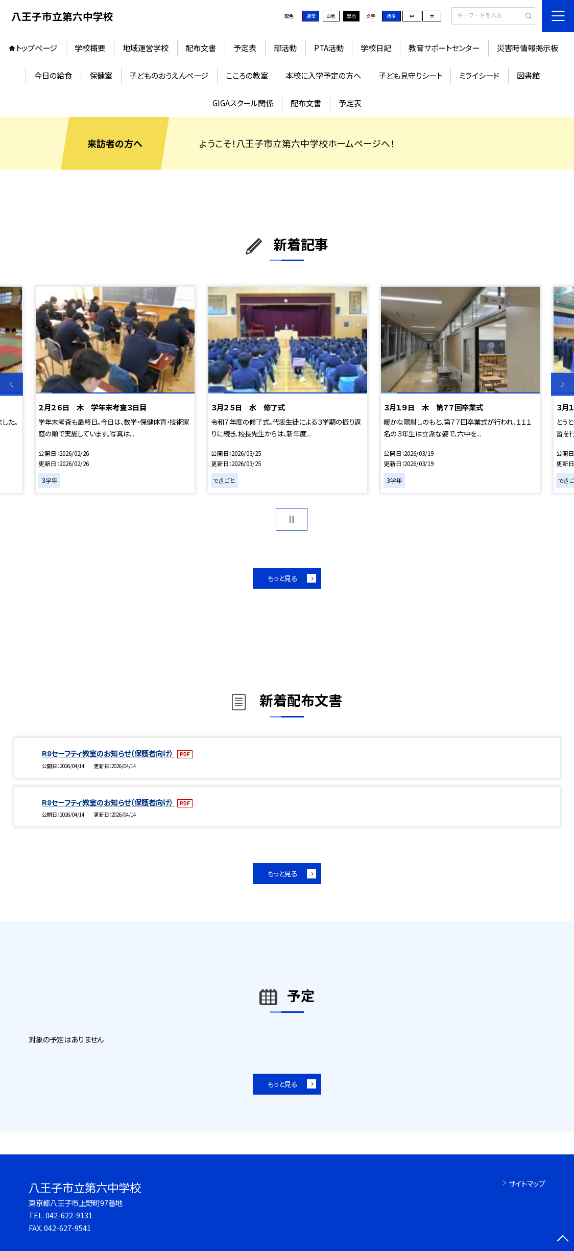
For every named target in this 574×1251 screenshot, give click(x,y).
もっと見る (282, 578)
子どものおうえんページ (168, 75)
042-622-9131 (68, 1215)
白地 (331, 16)
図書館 (528, 75)
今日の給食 (53, 75)
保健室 (100, 75)
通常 (311, 16)
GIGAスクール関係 (242, 102)
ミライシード (479, 75)
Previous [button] (11, 384)
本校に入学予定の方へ (323, 75)
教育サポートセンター (444, 47)
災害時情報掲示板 (527, 47)
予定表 (244, 47)
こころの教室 (247, 75)
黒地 (351, 16)
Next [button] (562, 384)
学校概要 (90, 47)
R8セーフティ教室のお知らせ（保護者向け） (108, 753)
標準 (391, 16)
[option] (115, 389)
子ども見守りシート (410, 75)
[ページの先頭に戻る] (562, 1239)
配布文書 (200, 47)
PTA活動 (329, 47)
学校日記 (376, 47)
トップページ (36, 47)
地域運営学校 (146, 47)
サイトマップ (527, 1183)
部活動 (285, 47)
